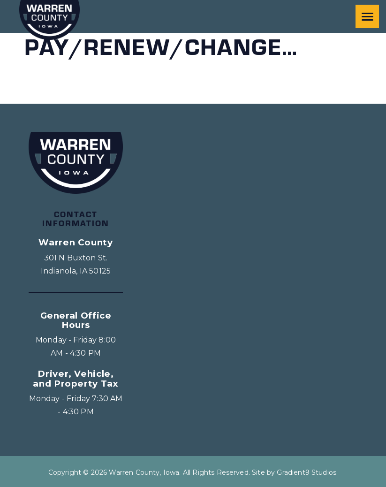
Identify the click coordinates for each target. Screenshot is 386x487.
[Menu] (367, 16)
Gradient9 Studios (306, 472)
